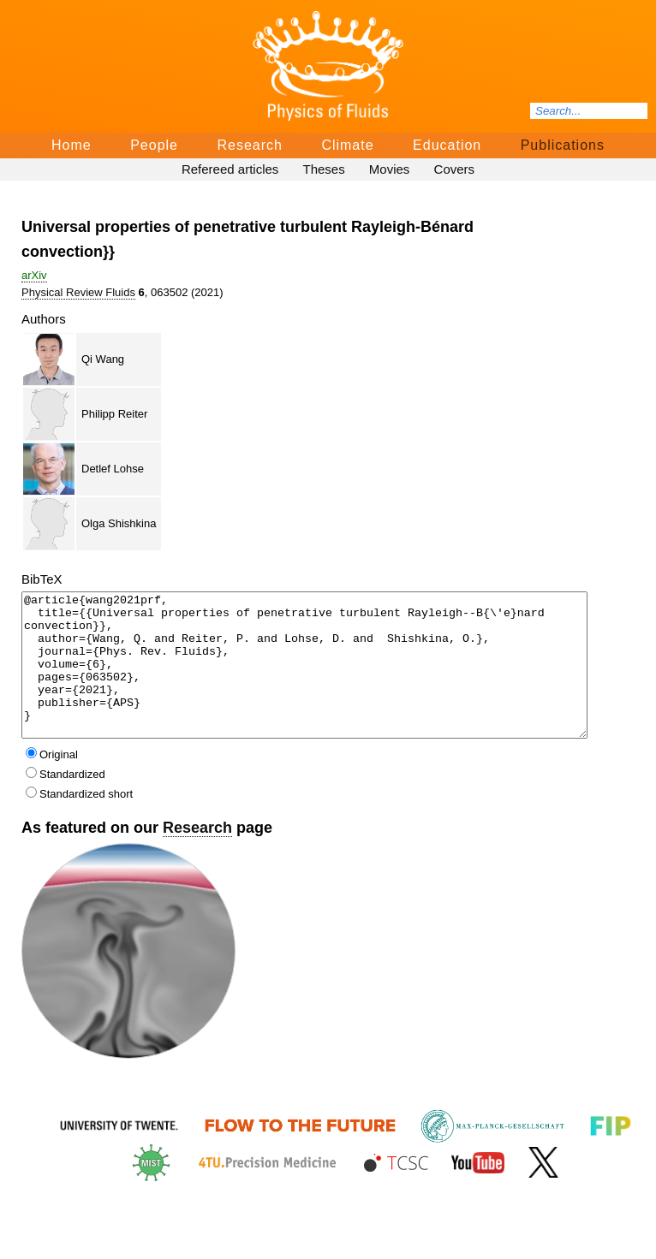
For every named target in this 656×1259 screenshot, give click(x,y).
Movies (389, 169)
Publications (563, 145)
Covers (454, 169)
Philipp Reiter (114, 413)
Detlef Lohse (112, 468)
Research (249, 145)
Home (71, 145)
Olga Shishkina (118, 523)
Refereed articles (230, 169)
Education (447, 145)
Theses (323, 169)
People (154, 145)
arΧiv (34, 275)
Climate (347, 145)
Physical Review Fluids (78, 292)
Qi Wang (102, 359)
